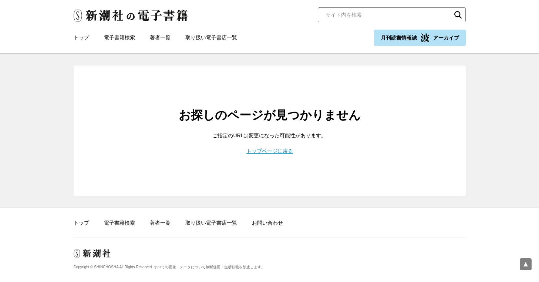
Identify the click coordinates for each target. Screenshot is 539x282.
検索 (458, 15)
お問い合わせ (267, 223)
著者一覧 (160, 37)
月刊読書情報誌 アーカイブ (420, 37)
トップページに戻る (269, 151)
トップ (81, 37)
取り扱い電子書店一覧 (211, 37)
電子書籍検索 (119, 37)
